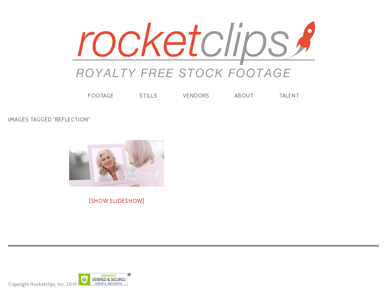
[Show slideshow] (116, 201)
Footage (101, 95)
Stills (148, 95)
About (244, 95)
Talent (289, 95)
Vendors (196, 95)
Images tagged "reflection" (49, 119)
